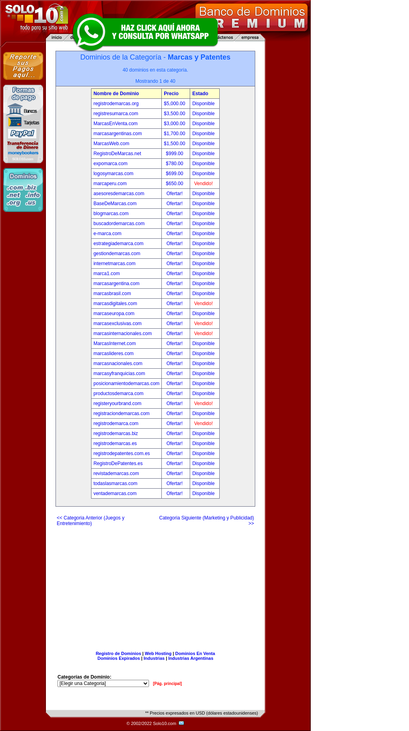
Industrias (154, 658)
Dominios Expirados (118, 658)
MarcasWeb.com (111, 143)
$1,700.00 (175, 133)
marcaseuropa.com (114, 313)
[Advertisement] (155, 585)
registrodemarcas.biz (115, 433)
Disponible (203, 103)
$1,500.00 (175, 143)
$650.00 (175, 183)
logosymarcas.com (113, 173)
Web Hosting (158, 653)
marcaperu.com (110, 183)
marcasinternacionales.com (122, 333)
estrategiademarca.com (118, 243)
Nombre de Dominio (116, 93)
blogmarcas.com (111, 213)
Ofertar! (175, 193)
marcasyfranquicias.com (119, 373)
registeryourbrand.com (117, 403)
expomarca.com (110, 163)
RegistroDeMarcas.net (117, 153)
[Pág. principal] (167, 683)
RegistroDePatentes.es (118, 463)
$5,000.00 (175, 103)
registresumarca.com (115, 113)
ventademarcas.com (115, 493)
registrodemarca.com (116, 423)
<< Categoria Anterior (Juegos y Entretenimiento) (90, 520)
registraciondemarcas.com (121, 413)
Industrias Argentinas (190, 658)
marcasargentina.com (116, 283)
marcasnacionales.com (118, 363)
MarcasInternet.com (114, 343)
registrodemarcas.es (115, 443)
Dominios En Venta (195, 653)
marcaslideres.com (113, 353)
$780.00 (175, 163)
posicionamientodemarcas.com (126, 383)
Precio (171, 93)
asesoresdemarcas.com (118, 193)
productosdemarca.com (118, 393)
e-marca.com (107, 233)
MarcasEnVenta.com (115, 123)
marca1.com (106, 273)
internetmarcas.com (114, 263)
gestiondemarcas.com (116, 253)
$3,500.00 (175, 113)
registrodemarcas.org (116, 103)
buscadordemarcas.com (119, 223)
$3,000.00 (175, 123)
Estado (200, 93)
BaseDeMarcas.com (115, 203)
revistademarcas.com (116, 473)
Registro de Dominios (118, 653)
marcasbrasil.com (112, 293)
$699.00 (175, 173)
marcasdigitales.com (115, 303)
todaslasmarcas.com (115, 483)
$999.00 (175, 153)
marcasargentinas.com (117, 133)
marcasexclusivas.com (117, 323)
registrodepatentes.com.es (121, 453)
